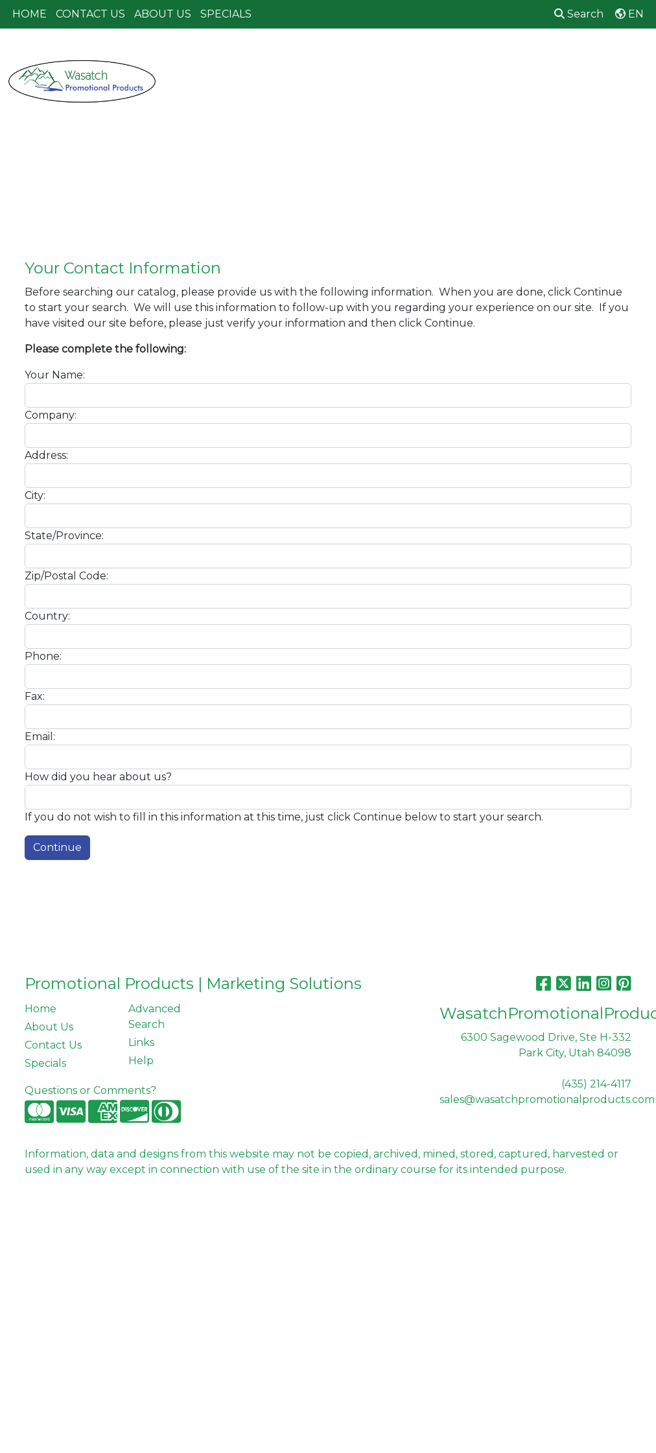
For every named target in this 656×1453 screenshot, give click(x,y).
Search (578, 14)
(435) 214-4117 (596, 1084)
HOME (29, 14)
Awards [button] (251, 57)
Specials (45, 1063)
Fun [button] (425, 57)
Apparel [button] (190, 57)
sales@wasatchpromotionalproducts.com (547, 1099)
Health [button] (550, 57)
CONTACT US (90, 14)
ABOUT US (162, 14)
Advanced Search (154, 1016)
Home (40, 1009)
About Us (49, 1027)
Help (141, 1060)
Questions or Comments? (90, 1090)
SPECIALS (226, 14)
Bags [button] (304, 57)
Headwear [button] (484, 57)
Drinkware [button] (365, 57)
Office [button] (605, 57)
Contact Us (53, 1045)
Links (141, 1042)
